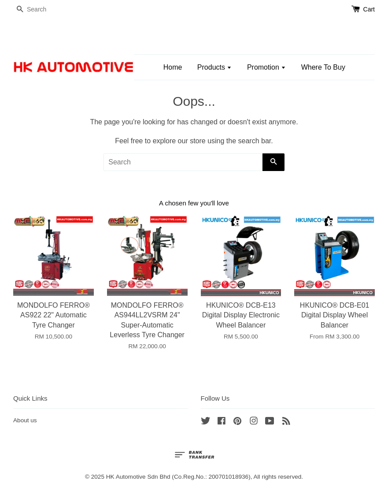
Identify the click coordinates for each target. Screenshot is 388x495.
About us (25, 420)
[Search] (39, 9)
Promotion (266, 67)
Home (172, 67)
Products (214, 67)
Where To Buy (323, 67)
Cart (369, 9)
